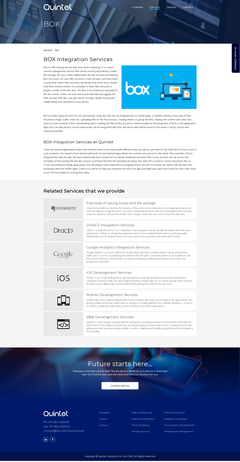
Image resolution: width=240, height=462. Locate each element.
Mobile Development (143, 420)
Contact (103, 426)
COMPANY (137, 7)
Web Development (141, 413)
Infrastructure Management (178, 432)
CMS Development (174, 413)
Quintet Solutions (57, 7)
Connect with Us (120, 386)
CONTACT (188, 7)
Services (47, 50)
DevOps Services (140, 432)
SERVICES (155, 7)
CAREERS (171, 7)
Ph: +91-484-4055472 (56, 423)
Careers (103, 420)
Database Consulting (175, 420)
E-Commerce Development (179, 426)
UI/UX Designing (140, 426)
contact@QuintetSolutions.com (63, 432)
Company (104, 413)
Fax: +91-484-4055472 (56, 427)
